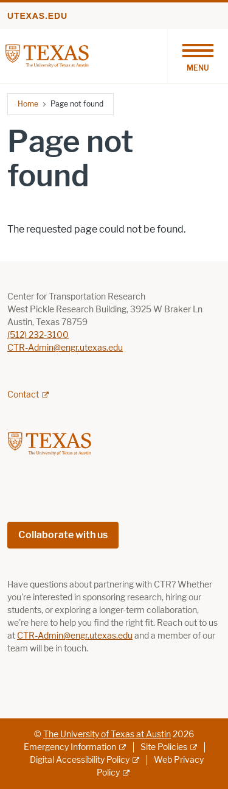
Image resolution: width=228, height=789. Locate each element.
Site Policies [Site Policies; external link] (163, 747)
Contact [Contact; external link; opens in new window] (23, 395)
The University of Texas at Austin (107, 734)
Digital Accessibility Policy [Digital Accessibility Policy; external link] (80, 760)
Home (28, 103)
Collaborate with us (63, 535)
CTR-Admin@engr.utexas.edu (65, 348)
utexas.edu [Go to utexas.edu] (37, 16)
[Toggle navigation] (197, 56)
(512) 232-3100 (38, 335)
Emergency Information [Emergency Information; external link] (70, 747)
